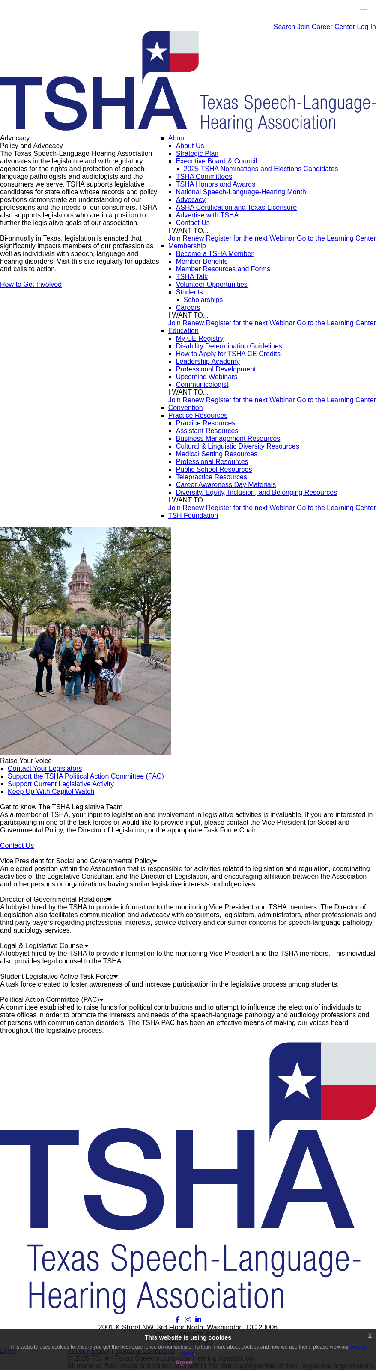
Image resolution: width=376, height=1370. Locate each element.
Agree (183, 1362)
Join (303, 26)
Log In (366, 26)
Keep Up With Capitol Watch (51, 791)
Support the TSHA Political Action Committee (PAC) (86, 776)
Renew (193, 238)
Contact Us (17, 845)
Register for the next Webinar (250, 238)
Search (284, 26)
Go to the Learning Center (336, 238)
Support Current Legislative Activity (61, 784)
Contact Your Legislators (45, 768)
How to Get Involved (31, 284)
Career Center (333, 26)
